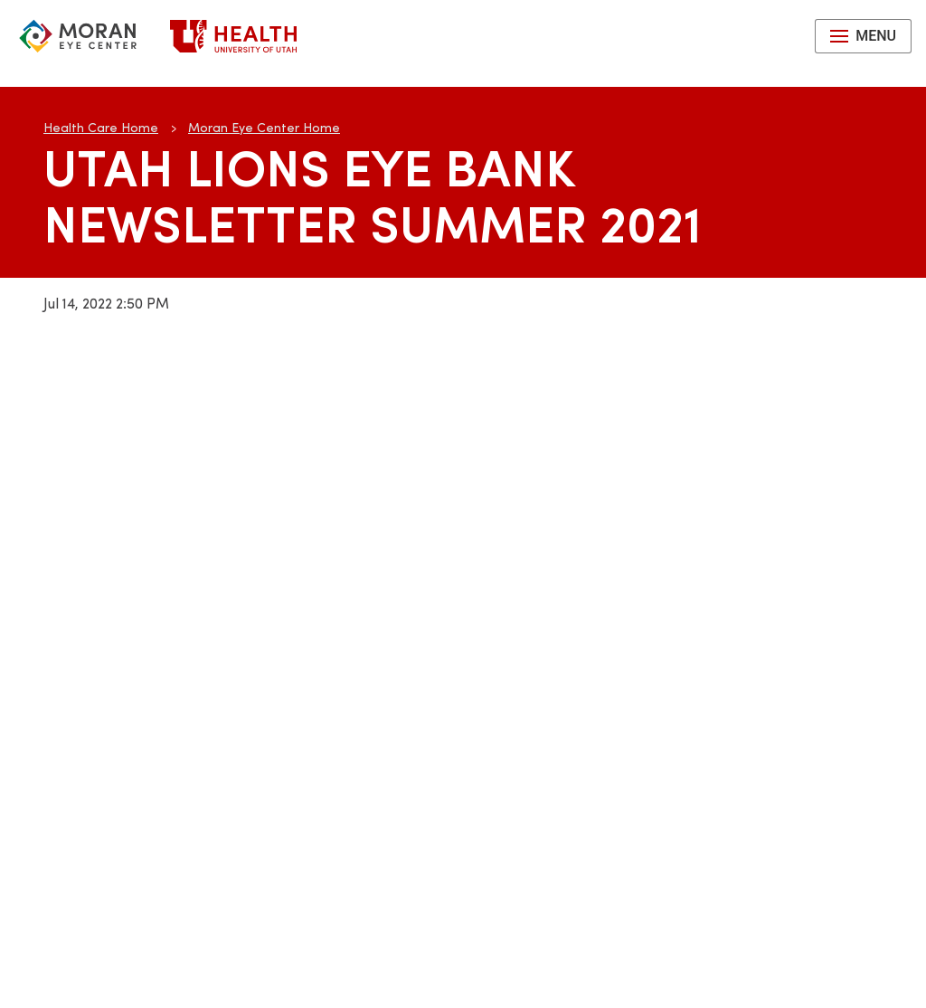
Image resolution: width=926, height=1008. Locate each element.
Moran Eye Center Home (264, 127)
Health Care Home (100, 127)
